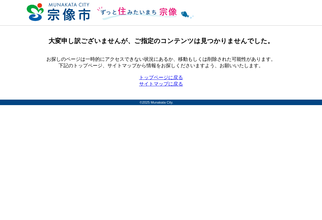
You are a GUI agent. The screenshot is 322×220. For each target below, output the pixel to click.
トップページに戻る (161, 77)
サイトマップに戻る (161, 83)
